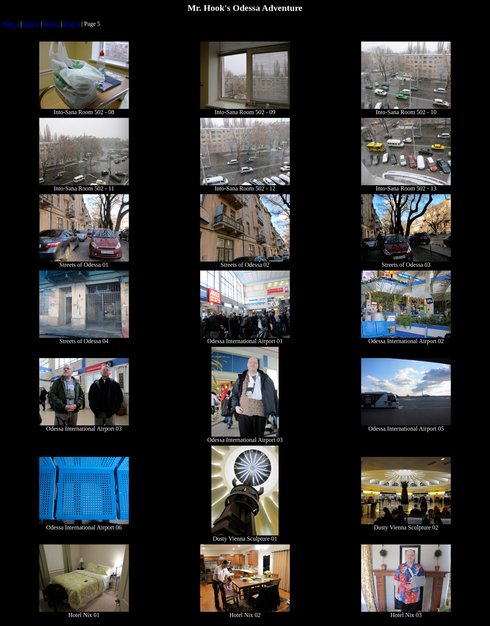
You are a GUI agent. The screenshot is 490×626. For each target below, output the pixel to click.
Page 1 (11, 24)
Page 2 (31, 24)
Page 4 (72, 24)
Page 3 (52, 24)
